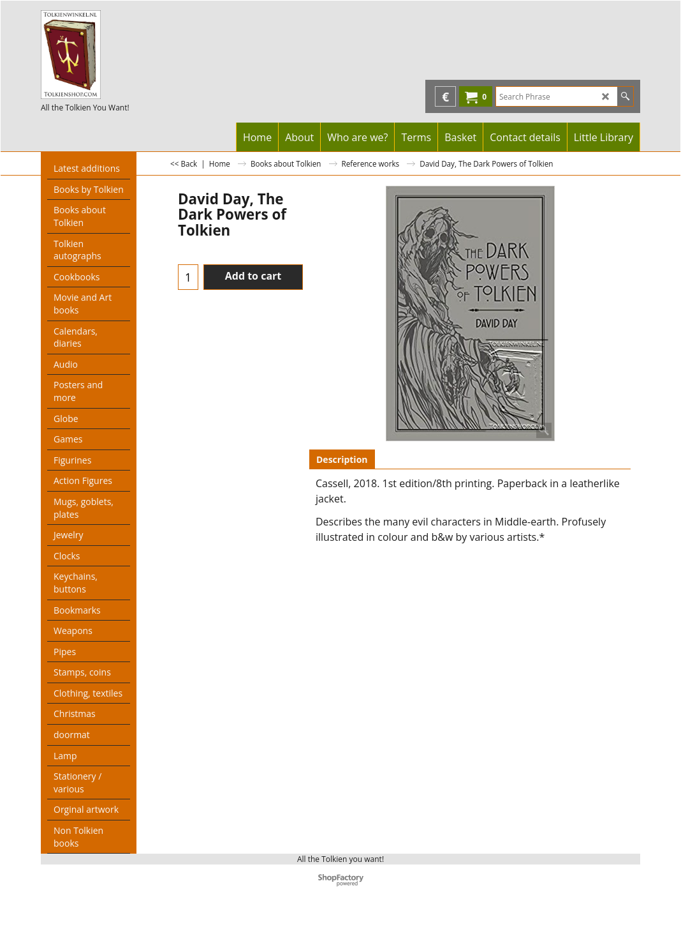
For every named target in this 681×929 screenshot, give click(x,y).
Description (342, 459)
